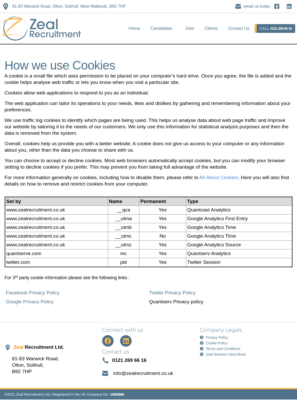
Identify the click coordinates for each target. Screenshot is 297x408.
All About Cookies (219, 177)
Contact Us (238, 28)
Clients (211, 28)
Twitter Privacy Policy (172, 292)
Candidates (161, 28)
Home (134, 28)
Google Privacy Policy (30, 301)
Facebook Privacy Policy (33, 292)
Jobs (189, 28)
